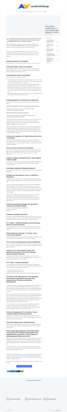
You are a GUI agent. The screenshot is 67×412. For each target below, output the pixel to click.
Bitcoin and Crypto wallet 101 (50, 399)
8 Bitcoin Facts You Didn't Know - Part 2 (33, 399)
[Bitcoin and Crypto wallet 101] (52, 389)
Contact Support (37, 11)
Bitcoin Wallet (46, 397)
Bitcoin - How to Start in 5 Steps (13, 399)
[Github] (60, 410)
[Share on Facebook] (11, 371)
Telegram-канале (22, 121)
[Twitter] (52, 410)
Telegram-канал (15, 355)
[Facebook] (53, 410)
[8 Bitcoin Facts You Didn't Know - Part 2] (33, 389)
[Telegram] (56, 410)
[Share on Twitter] (8, 371)
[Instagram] (54, 410)
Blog (21, 11)
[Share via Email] (18, 371)
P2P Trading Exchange (28, 11)
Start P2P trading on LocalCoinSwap (24, 366)
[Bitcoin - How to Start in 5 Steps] (14, 389)
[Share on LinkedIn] (15, 371)
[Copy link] (21, 371)
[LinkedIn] (58, 410)
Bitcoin (8, 397)
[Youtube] (57, 410)
